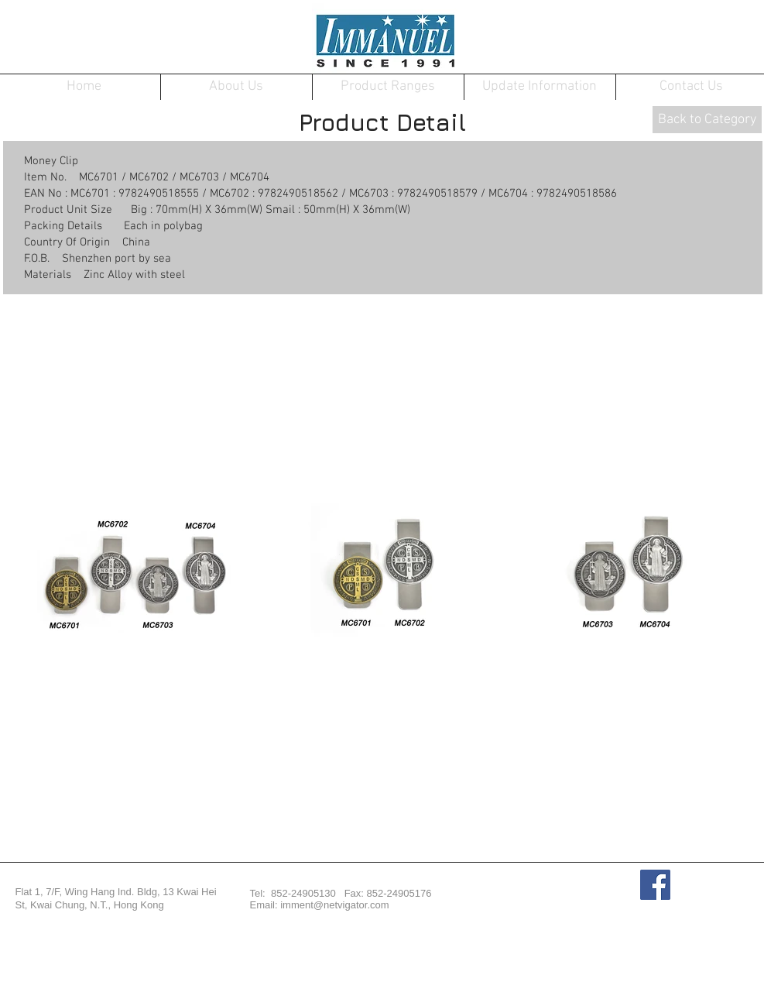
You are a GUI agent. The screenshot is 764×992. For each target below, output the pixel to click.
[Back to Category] (707, 119)
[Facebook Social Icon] (655, 885)
